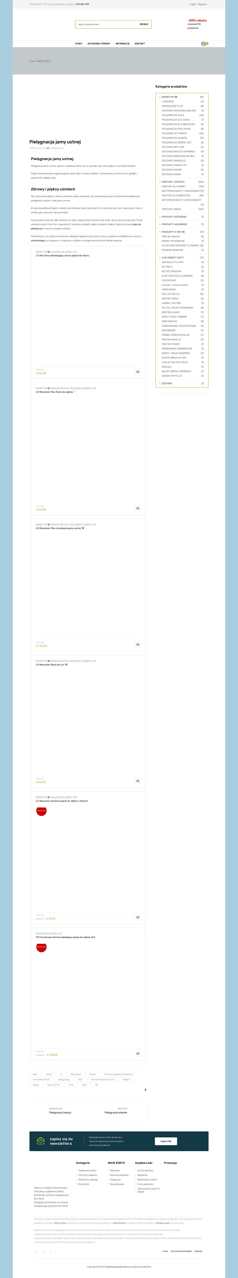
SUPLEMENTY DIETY (173, 257)
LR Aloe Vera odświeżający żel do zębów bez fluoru (62, 255)
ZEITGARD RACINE (172, 169)
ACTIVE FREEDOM (171, 271)
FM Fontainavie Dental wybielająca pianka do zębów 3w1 (65, 937)
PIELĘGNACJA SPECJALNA (176, 128)
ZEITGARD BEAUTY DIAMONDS (178, 151)
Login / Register (199, 4)
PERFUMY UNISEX (171, 209)
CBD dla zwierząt (171, 236)
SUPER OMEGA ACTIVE (174, 357)
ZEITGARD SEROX (171, 174)
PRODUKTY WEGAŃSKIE (174, 224)
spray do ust (53, 1085)
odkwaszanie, (119, 1223)
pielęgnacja (64, 1079)
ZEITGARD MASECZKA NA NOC (178, 156)
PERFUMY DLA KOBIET (174, 186)
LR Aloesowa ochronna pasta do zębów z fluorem (62, 801)
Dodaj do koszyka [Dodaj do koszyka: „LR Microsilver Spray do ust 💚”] (138, 781)
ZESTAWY (167, 383)
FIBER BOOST (169, 289)
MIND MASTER (169, 321)
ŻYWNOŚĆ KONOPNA (172, 250)
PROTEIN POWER (171, 344)
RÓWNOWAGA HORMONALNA (177, 348)
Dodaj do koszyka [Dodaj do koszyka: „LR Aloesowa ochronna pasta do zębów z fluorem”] (138, 917)
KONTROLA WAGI (171, 312)
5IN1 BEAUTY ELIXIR (172, 262)
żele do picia (60, 1223)
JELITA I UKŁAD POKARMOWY (177, 307)
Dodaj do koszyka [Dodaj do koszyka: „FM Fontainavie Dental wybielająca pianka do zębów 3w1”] (138, 1053)
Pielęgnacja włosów (117, 1111)
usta (71, 1085)
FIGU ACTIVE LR (170, 294)
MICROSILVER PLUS (60, 388)
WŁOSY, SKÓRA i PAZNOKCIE (176, 371)
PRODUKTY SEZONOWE (174, 216)
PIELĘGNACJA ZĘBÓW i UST (64, 252)
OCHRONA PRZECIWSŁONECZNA (179, 110)
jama (49, 1074)
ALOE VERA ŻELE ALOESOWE (177, 276)
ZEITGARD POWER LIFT (174, 165)
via (96, 1085)
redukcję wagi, (163, 1223)
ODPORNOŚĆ (168, 330)
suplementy (51, 1191)
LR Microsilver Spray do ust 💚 (52, 664)
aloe (35, 1074)
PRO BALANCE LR (171, 339)
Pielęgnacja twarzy (59, 1111)
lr (61, 1074)
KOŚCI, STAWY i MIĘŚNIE (174, 316)
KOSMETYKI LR (35, 148)
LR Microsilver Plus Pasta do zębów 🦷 (56, 392)
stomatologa (38, 240)
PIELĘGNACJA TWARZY (174, 133)
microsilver (76, 1074)
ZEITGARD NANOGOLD (174, 160)
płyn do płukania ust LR (102, 1079)
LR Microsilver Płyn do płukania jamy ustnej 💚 (60, 528)
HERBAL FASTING (171, 303)
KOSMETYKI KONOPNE (173, 241)
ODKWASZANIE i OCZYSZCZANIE (179, 326)
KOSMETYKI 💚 (43, 252)
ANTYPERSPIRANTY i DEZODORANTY (181, 191)
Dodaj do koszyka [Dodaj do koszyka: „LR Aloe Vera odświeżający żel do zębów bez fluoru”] (138, 372)
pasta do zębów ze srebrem (118, 1074)
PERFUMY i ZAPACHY (173, 182)
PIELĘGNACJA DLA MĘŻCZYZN (178, 124)
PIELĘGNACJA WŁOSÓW (174, 138)
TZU (47, 148)
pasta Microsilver (41, 1079)
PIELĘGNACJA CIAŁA (173, 115)
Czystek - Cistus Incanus (175, 285)
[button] (166, 1141)
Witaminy (166, 366)
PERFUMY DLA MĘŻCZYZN (176, 195)
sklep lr (127, 1079)
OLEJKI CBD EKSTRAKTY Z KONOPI (180, 245)
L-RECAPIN (168, 101)
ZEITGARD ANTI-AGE (173, 147)
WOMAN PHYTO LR (172, 376)
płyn (80, 1079)
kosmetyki (39, 1195)
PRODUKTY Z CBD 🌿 (173, 232)
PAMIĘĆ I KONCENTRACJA (175, 335)
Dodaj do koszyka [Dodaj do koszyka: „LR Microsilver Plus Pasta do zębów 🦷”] (138, 508)
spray (36, 1085)
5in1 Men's (167, 266)
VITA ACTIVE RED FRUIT (175, 362)
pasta (93, 1074)
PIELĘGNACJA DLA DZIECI (176, 119)
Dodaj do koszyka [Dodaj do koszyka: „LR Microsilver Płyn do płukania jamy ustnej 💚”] (138, 644)
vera (84, 1085)
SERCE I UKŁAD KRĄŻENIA (176, 353)
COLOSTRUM (169, 280)
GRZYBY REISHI (170, 298)
